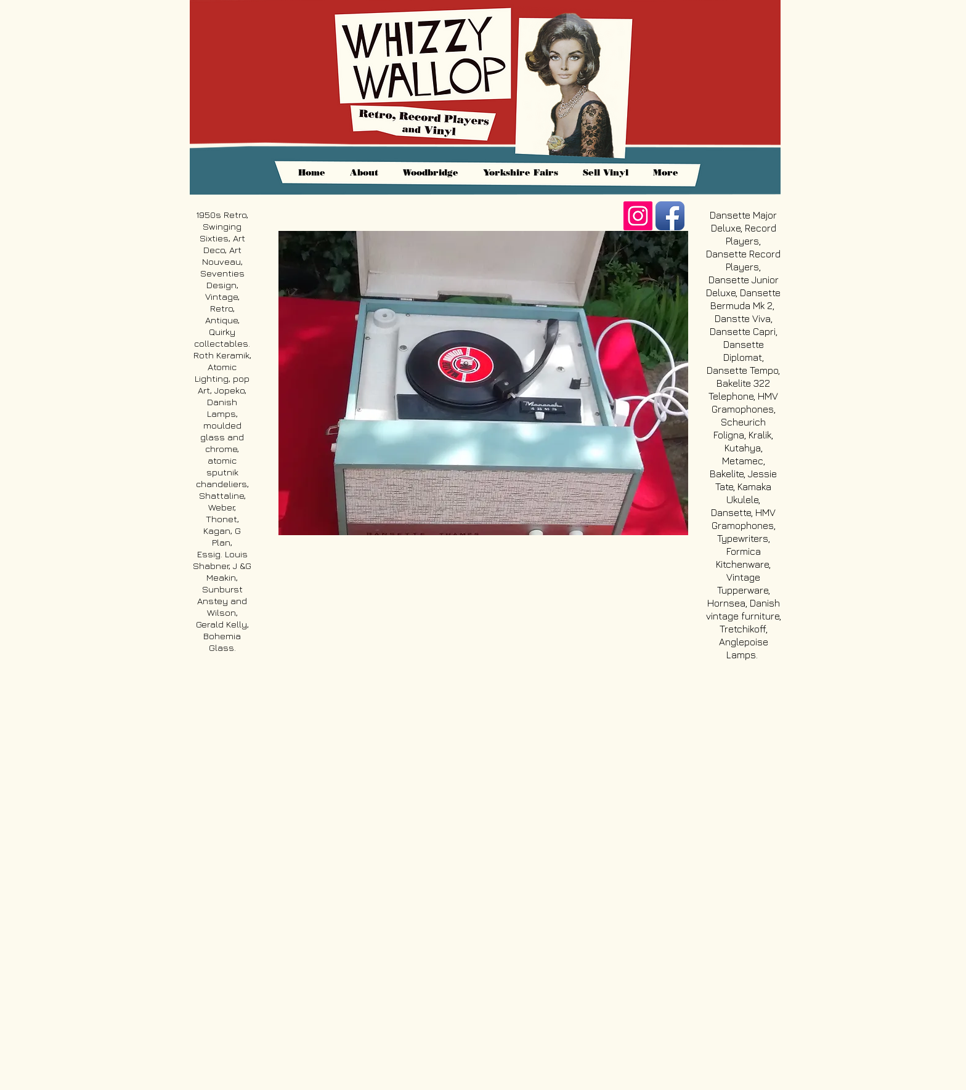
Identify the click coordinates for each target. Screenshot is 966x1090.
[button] (483, 383)
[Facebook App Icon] (670, 215)
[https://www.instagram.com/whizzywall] (637, 215)
